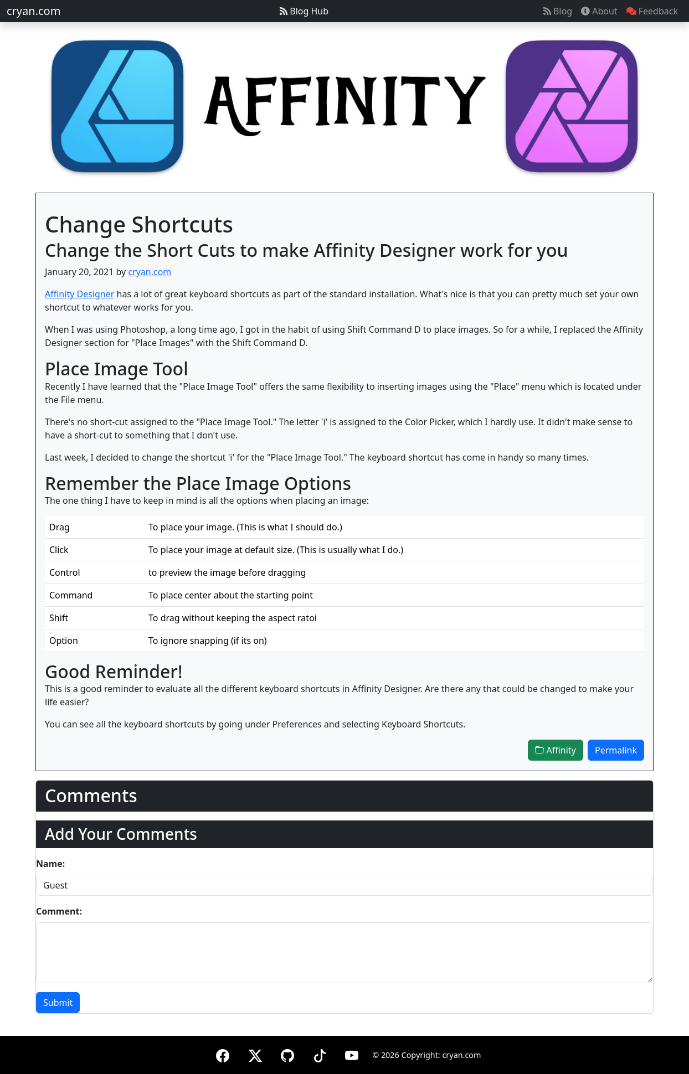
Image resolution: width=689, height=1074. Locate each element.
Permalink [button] (616, 750)
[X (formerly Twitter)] (255, 1054)
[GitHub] (287, 1054)
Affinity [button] (555, 750)
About (599, 11)
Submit (58, 1002)
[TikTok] (319, 1054)
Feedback (652, 11)
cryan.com (33, 10)
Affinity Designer (79, 294)
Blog (557, 11)
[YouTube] (351, 1054)
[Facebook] (222, 1054)
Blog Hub (304, 11)
